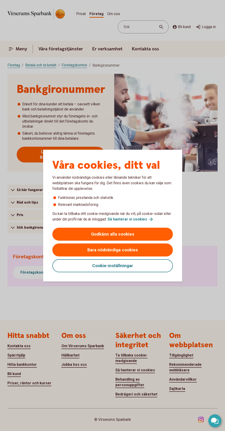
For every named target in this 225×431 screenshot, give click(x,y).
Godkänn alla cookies (112, 234)
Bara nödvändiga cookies (112, 250)
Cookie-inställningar (112, 265)
